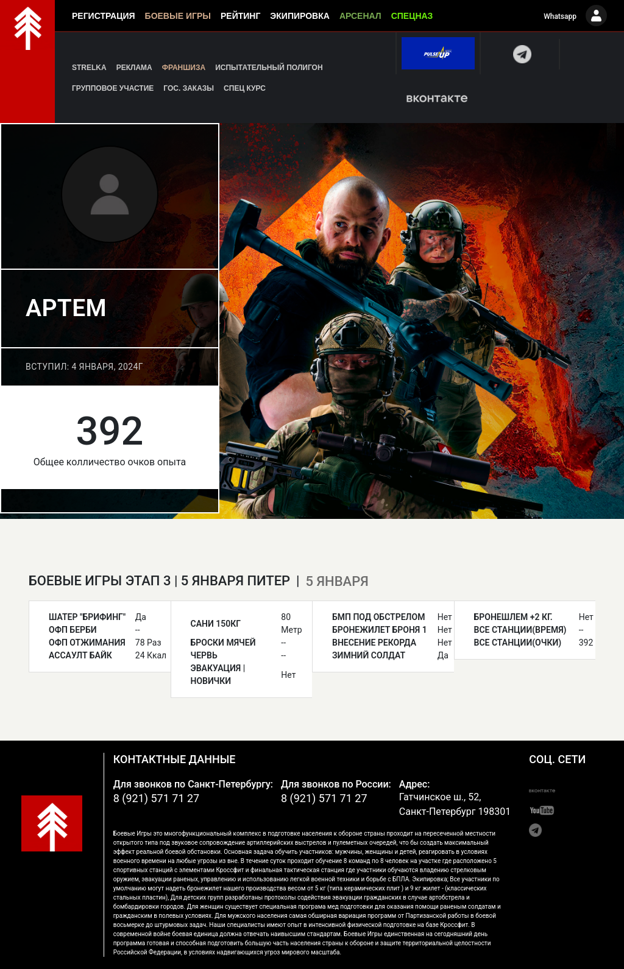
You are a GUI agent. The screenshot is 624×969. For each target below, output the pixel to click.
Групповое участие (113, 88)
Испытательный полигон (268, 67)
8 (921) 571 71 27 (156, 798)
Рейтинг (240, 16)
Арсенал (360, 16)
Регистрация (103, 16)
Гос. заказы (188, 88)
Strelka (89, 67)
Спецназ (412, 16)
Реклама (134, 67)
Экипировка (300, 16)
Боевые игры (178, 16)
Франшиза (183, 67)
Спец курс (245, 88)
